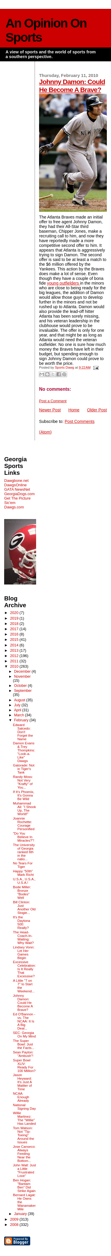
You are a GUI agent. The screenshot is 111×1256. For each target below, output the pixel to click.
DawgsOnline (15, 485)
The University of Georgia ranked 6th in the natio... (24, 852)
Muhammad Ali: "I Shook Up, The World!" (24, 809)
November (22, 676)
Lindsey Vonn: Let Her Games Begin (23, 952)
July (17, 705)
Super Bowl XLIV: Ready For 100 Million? (24, 1065)
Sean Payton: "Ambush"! (23, 1054)
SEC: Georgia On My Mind (24, 1034)
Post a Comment (53, 401)
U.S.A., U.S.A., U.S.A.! (24, 880)
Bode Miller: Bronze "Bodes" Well (22, 892)
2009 (15, 1219)
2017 (15, 629)
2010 (15, 666)
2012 (15, 656)
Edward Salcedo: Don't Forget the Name (23, 732)
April (18, 710)
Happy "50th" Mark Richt (23, 872)
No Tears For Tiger (23, 864)
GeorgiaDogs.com (19, 494)
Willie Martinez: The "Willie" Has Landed (24, 1118)
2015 (15, 639)
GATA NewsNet (17, 489)
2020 (15, 612)
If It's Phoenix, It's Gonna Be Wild (23, 795)
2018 (15, 623)
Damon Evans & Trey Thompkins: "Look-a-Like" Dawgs (24, 752)
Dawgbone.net (16, 480)
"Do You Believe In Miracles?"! (23, 837)
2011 (15, 661)
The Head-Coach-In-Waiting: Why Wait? (23, 937)
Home (74, 410)
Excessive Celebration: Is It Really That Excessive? (24, 969)
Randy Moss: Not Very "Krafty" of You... (23, 782)
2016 (15, 634)
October (21, 686)
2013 (15, 650)
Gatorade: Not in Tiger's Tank (23, 769)
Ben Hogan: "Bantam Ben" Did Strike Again (24, 1185)
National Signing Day (24, 1106)
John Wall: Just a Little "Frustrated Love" (24, 1170)
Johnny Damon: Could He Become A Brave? (72, 85)
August (20, 700)
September (22, 691)
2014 (15, 645)
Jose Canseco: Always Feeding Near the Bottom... (24, 1154)
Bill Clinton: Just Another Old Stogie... (24, 907)
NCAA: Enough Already (21, 1097)
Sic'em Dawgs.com (14, 504)
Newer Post (50, 410)
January (21, 1214)
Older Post (97, 410)
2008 (15, 1224)
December (22, 671)
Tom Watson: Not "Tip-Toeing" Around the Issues (23, 1135)
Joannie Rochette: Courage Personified (24, 824)
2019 (15, 618)
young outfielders (63, 283)
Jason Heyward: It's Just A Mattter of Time (22, 1082)
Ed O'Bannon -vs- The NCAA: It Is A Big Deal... (24, 1021)
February (21, 720)
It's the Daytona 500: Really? (21, 922)
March (19, 715)
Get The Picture (17, 498)
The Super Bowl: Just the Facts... (23, 1044)
